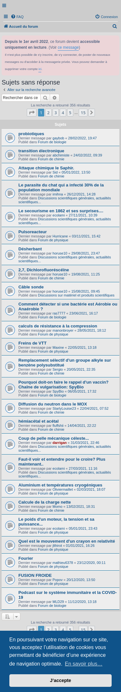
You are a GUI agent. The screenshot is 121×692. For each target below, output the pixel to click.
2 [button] (48, 112)
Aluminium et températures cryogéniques (60, 485)
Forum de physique (53, 240)
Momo (58, 506)
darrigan (60, 443)
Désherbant (30, 248)
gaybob (58, 138)
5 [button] (70, 112)
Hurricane (60, 236)
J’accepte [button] (60, 680)
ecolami (59, 215)
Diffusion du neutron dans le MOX (52, 404)
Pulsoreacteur (32, 231)
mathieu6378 (63, 563)
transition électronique (41, 150)
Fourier (25, 558)
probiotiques (31, 133)
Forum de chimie (51, 159)
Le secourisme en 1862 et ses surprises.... (60, 210)
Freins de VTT (32, 343)
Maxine (58, 347)
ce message (68, 47)
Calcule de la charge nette (44, 502)
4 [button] (63, 112)
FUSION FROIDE (35, 575)
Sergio (58, 369)
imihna (58, 194)
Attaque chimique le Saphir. (46, 167)
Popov (58, 580)
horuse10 (60, 253)
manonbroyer (63, 330)
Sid (55, 172)
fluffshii (58, 425)
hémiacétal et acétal (38, 421)
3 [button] (56, 112)
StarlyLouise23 (64, 408)
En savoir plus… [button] (84, 664)
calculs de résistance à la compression (57, 326)
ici (39, 69)
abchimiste (61, 155)
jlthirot (57, 545)
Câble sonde (31, 287)
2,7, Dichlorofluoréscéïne (43, 269)
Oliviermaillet (63, 489)
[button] (31, 112)
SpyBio (58, 391)
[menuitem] (17, 17)
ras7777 (59, 313)
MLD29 (58, 602)
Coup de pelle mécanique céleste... (53, 438)
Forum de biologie (52, 142)
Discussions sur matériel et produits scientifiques (76, 295)
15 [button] (83, 112)
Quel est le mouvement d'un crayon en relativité (66, 541)
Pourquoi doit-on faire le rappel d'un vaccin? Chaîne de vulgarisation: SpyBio (63, 384)
